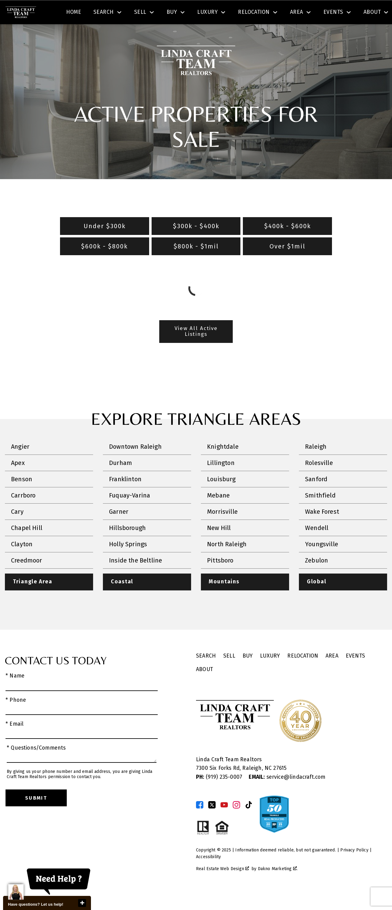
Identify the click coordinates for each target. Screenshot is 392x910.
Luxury (270, 674)
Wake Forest (322, 529)
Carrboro (23, 513)
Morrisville (222, 529)
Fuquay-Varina (129, 513)
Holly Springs (128, 562)
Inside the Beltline (135, 578)
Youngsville (321, 562)
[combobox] (126, 13)
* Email (15, 742)
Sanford (316, 497)
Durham (120, 480)
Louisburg (221, 497)
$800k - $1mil (196, 264)
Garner (118, 529)
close (82, 903)
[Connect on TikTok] (248, 822)
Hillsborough (127, 545)
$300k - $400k (196, 244)
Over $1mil (287, 264)
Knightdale (223, 464)
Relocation (302, 674)
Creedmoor (26, 578)
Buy (248, 674)
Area (332, 674)
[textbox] (130, 13)
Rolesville (319, 480)
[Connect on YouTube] (224, 822)
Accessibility (208, 874)
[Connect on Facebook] (199, 822)
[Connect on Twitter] (212, 822)
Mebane (218, 513)
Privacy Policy (354, 867)
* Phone (16, 718)
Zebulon (316, 578)
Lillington (221, 480)
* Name (15, 694)
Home (73, 34)
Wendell (316, 545)
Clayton (21, 562)
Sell (229, 674)
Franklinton (125, 497)
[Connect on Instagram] (236, 822)
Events (355, 674)
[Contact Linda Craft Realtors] (287, 13)
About (204, 687)
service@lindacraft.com (287, 795)
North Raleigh (227, 562)
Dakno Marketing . (278, 886)
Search (229, 13)
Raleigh (315, 464)
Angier (20, 464)
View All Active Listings (196, 349)
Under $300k (105, 244)
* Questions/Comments (36, 766)
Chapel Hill (26, 545)
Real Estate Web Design (222, 886)
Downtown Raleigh (135, 464)
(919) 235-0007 (220, 795)
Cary (17, 529)
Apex (18, 480)
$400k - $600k (287, 244)
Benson (21, 497)
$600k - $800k (104, 264)
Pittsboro (220, 578)
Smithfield (320, 513)
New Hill (219, 545)
